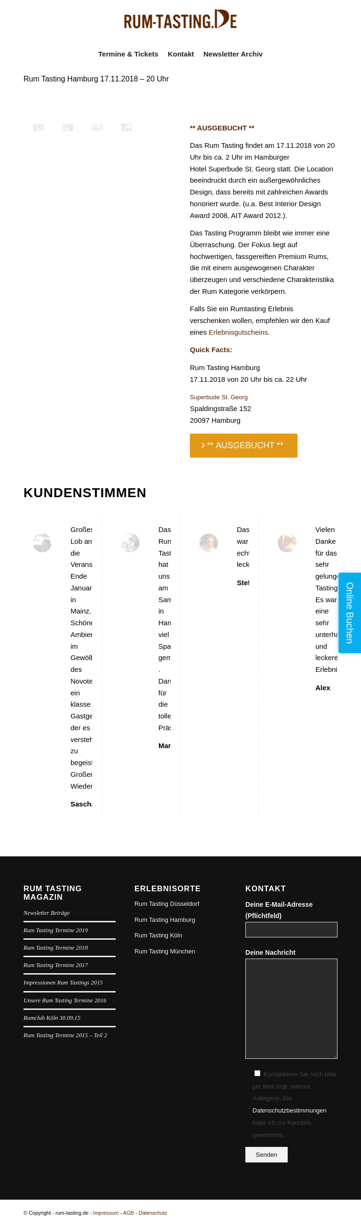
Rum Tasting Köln (158, 935)
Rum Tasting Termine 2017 (56, 965)
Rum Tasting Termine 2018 (56, 947)
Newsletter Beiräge (47, 913)
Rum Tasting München (164, 951)
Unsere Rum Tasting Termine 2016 (65, 1000)
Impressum (105, 1213)
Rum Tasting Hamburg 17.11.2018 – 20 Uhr (96, 79)
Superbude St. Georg (219, 397)
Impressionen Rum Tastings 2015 (63, 982)
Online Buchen (350, 613)
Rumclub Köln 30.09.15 (52, 1018)
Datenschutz (153, 1213)
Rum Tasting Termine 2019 (56, 930)
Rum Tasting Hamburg (164, 919)
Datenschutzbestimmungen (289, 1110)
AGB (128, 1213)
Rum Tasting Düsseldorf (166, 903)
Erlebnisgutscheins (238, 332)
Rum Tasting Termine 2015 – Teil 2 (65, 1035)
